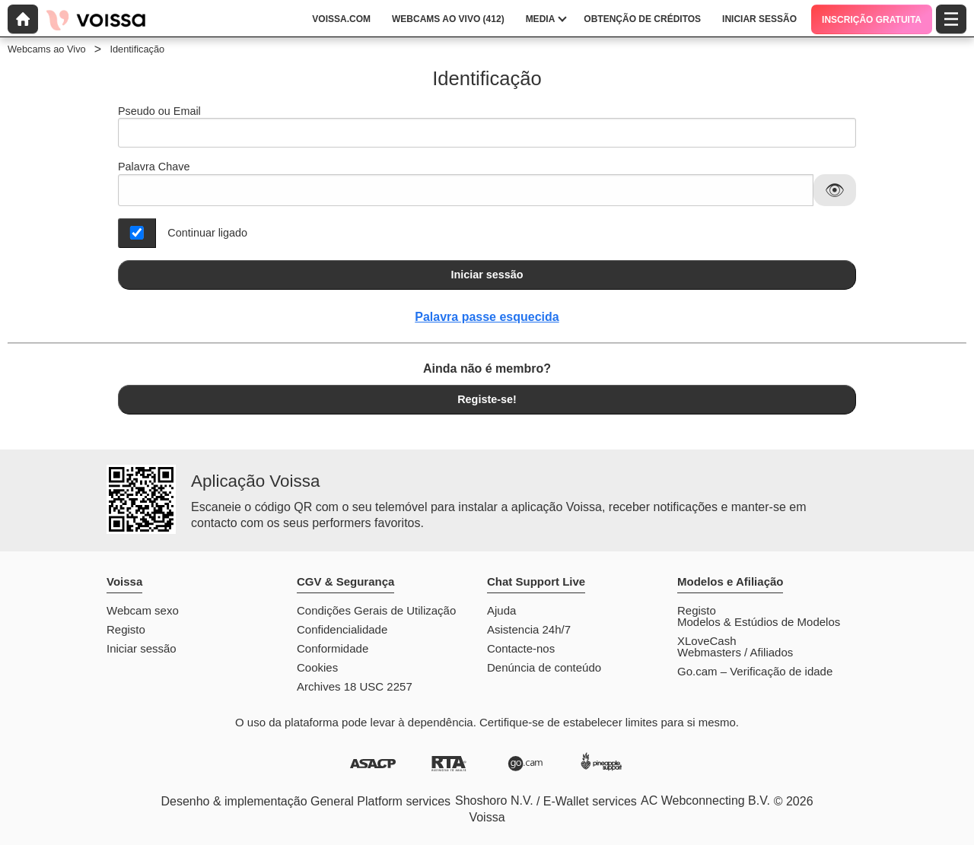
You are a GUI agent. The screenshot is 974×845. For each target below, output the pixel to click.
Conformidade (332, 648)
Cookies (317, 667)
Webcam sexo (143, 610)
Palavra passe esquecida (487, 316)
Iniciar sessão (486, 274)
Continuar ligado (207, 233)
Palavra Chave (153, 166)
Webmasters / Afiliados (735, 652)
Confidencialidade (342, 629)
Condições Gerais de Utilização (376, 610)
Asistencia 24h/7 (529, 629)
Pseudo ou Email (487, 126)
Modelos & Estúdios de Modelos (758, 621)
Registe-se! (487, 399)
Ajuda (501, 610)
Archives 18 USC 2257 (354, 686)
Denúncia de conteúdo (544, 667)
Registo (126, 629)
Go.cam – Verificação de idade (754, 671)
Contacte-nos (521, 648)
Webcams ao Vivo (47, 49)
